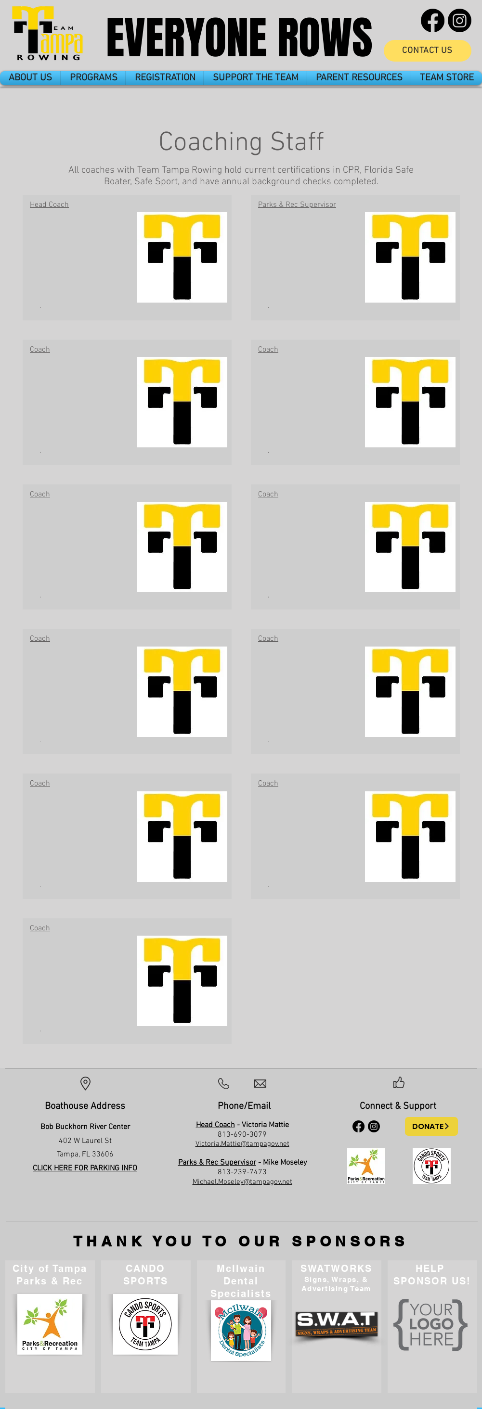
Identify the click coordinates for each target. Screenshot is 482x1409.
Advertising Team (336, 1288)
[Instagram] (459, 20)
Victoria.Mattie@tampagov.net (242, 1144)
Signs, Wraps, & (336, 1279)
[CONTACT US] (427, 51)
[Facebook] (432, 20)
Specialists (241, 1293)
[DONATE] (431, 1126)
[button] (30, 78)
